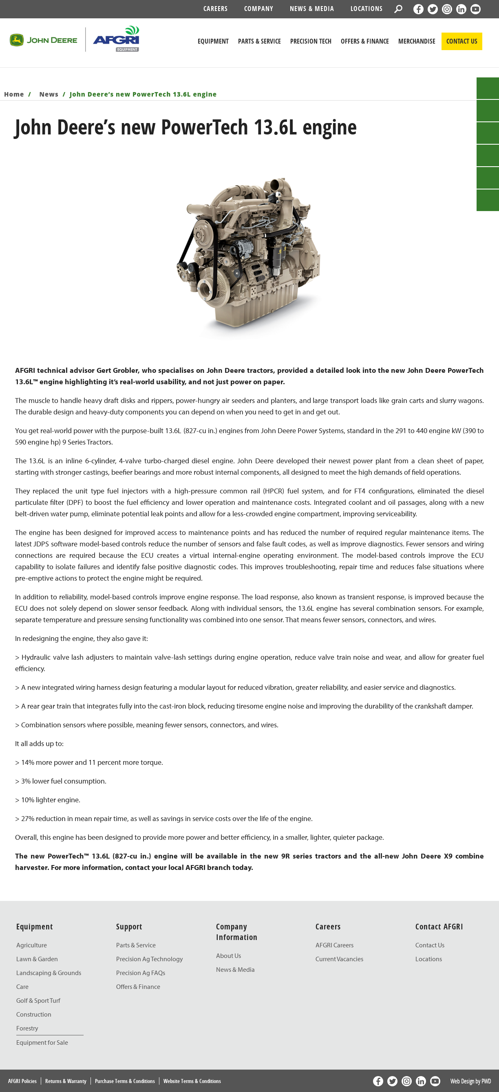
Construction (33, 1014)
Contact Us (429, 945)
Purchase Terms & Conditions (125, 1081)
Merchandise (416, 41)
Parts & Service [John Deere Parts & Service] (259, 41)
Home (15, 94)
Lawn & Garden (37, 959)
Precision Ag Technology (149, 959)
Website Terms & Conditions (192, 1081)
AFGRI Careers (334, 945)
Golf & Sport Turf (38, 1000)
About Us (228, 955)
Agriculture (31, 945)
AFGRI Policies (22, 1081)
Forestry (27, 1028)
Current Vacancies (339, 959)
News (50, 94)
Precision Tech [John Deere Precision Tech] (310, 41)
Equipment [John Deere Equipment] (213, 41)
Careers (215, 8)
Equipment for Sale (42, 1042)
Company (259, 8)
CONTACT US (461, 41)
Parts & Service (136, 945)
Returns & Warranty (65, 1081)
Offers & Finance (365, 41)
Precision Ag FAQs (140, 973)
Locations (367, 8)
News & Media (312, 8)
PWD (486, 1081)
